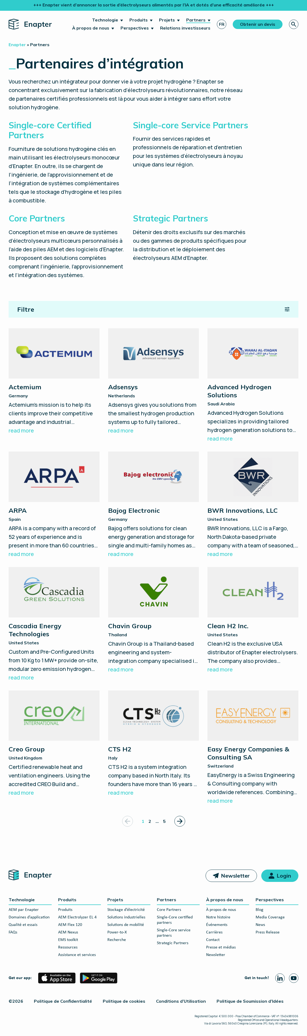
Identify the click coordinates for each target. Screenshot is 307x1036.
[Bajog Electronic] (153, 505)
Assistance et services (77, 955)
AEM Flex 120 (70, 925)
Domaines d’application (29, 917)
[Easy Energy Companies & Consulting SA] (252, 747)
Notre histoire (218, 917)
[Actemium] (54, 381)
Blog (259, 910)
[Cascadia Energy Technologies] (54, 624)
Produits (138, 20)
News (260, 925)
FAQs (13, 932)
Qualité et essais (23, 925)
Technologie (105, 20)
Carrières (214, 932)
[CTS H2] (153, 743)
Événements (216, 925)
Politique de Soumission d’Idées (250, 1001)
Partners (196, 20)
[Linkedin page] (280, 978)
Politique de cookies (124, 1001)
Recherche (116, 940)
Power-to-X (117, 932)
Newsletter (235, 875)
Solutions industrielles (126, 917)
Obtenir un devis (257, 24)
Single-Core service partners (173, 933)
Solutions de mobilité (125, 925)
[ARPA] (54, 505)
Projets (167, 20)
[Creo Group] (54, 743)
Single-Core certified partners (175, 920)
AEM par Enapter (24, 910)
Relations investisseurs (185, 28)
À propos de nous (90, 28)
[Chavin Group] (153, 620)
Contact (213, 940)
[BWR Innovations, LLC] (252, 505)
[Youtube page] (293, 978)
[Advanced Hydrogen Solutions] (252, 385)
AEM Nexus (68, 932)
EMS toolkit (68, 940)
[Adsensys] (153, 381)
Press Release (268, 932)
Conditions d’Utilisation (181, 1001)
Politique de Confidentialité (63, 1001)
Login (284, 875)
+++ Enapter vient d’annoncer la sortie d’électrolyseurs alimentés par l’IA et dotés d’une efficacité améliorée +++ (153, 5)
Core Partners (169, 910)
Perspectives (135, 28)
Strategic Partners (172, 943)
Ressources (67, 947)
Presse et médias (221, 947)
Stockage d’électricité (126, 910)
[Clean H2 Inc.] (252, 620)
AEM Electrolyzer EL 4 (77, 917)
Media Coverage (270, 917)
